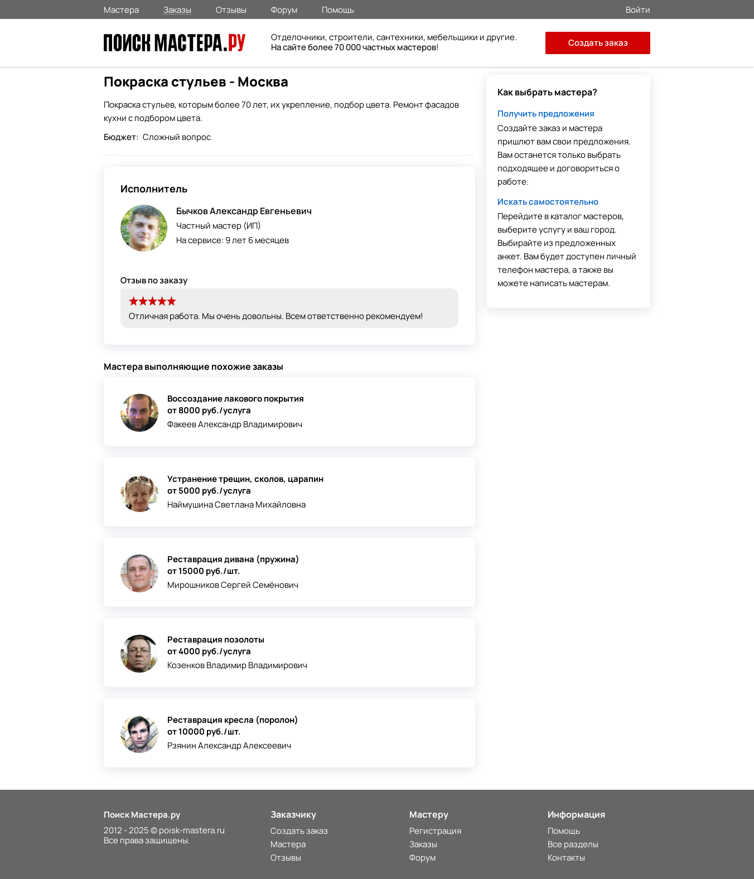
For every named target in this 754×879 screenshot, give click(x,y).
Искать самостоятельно (547, 201)
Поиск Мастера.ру (142, 814)
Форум (284, 9)
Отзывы (231, 9)
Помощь (338, 9)
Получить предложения (545, 113)
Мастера (121, 9)
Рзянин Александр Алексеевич (229, 745)
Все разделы (573, 844)
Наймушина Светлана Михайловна (236, 504)
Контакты (566, 857)
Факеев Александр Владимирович (234, 424)
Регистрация (435, 831)
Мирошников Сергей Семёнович (232, 585)
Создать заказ (598, 43)
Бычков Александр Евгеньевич (244, 211)
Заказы (177, 9)
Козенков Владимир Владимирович (237, 665)
